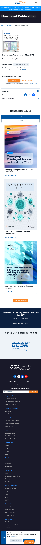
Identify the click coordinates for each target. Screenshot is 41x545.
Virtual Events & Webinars (13, 476)
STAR (6, 497)
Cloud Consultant (10, 433)
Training (7, 479)
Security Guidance (11, 489)
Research (8, 418)
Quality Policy (9, 515)
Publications (9, 25)
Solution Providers (10, 399)
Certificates (9, 443)
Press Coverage (10, 512)
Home (2, 25)
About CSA (8, 504)
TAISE (7, 446)
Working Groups (10, 414)
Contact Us (8, 507)
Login (14, 81)
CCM (6, 491)
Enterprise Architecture (20, 64)
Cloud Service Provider (12, 436)
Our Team (8, 519)
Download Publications (12, 421)
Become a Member (11, 404)
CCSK (7, 448)
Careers (7, 528)
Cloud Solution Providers (12, 402)
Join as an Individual (11, 408)
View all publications (20, 300)
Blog (6, 473)
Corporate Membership (13, 396)
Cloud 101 (8, 482)
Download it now (32, 83)
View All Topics (9, 426)
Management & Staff (11, 525)
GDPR (7, 500)
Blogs (20, 120)
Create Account (27, 81)
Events (7, 458)
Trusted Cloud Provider (12, 439)
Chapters (8, 411)
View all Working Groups (20, 323)
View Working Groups (12, 424)
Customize (15, 540)
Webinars (8, 464)
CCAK (7, 451)
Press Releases (9, 510)
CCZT (7, 454)
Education (8, 470)
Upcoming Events (10, 461)
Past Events (8, 467)
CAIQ (6, 494)
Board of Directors (10, 522)
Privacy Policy (14, 536)
